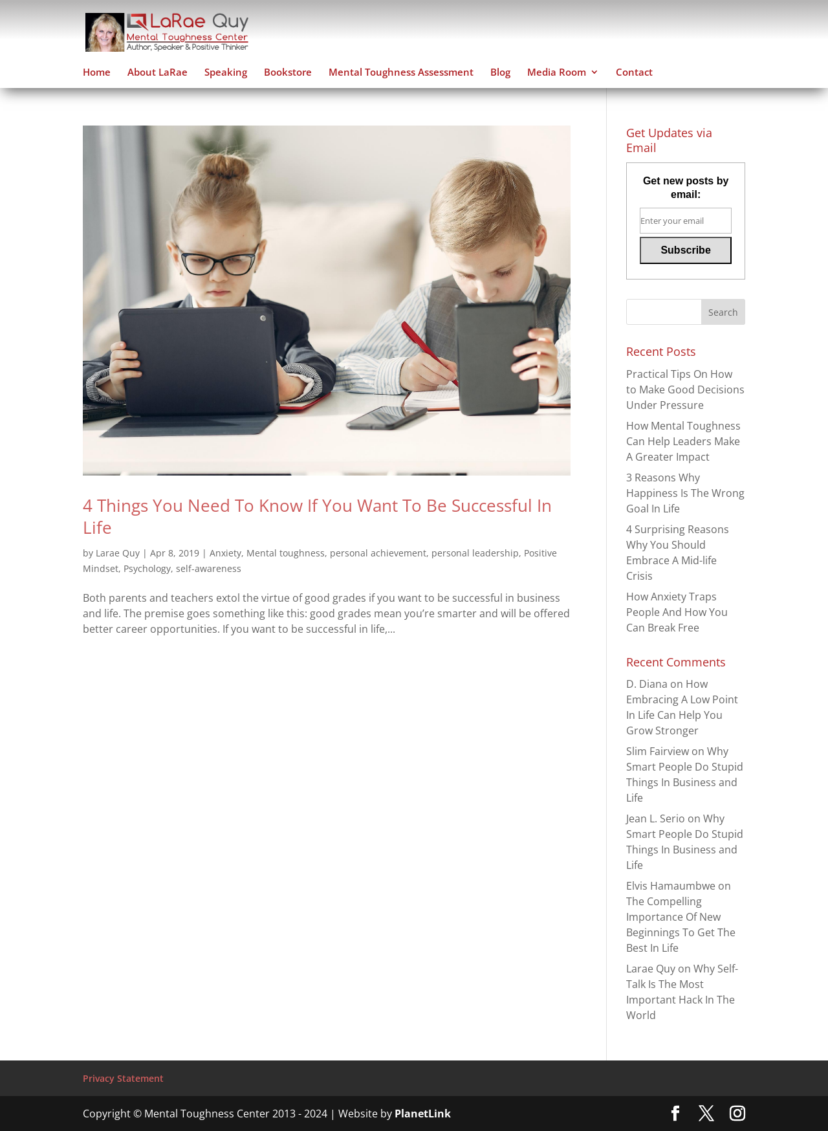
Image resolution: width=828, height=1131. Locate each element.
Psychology (147, 568)
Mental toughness (285, 553)
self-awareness (208, 568)
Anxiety (225, 553)
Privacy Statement (123, 1078)
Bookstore (288, 72)
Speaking (225, 72)
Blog (500, 72)
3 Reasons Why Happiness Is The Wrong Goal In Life (685, 493)
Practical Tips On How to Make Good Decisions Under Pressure (685, 389)
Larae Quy (118, 553)
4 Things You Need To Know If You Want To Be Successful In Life (317, 516)
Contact (634, 72)
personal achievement (378, 553)
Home (97, 72)
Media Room (556, 72)
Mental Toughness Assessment (401, 72)
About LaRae (157, 72)
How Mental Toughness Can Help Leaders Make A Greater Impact (683, 441)
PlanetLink (423, 1113)
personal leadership (475, 553)
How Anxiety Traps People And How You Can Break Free (677, 612)
